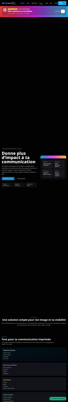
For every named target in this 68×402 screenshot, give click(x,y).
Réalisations (34, 3)
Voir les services (21, 178)
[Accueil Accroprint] (7, 3)
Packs (28, 3)
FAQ (51, 3)
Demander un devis (8, 178)
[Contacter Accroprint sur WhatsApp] (57, 398)
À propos (41, 3)
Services (23, 3)
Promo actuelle (14, 3)
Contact (56, 3)
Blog (47, 3)
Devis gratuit (60, 3)
